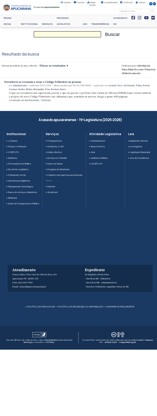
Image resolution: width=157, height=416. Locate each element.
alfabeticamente (131, 73)
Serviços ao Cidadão (57, 158)
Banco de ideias (55, 163)
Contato (80, 2)
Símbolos (12, 158)
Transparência (100, 24)
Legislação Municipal (140, 152)
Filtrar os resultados (53, 65)
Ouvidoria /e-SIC (55, 146)
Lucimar (13, 89)
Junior (63, 89)
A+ (151, 4)
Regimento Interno (139, 141)
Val (124, 85)
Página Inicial (8, 21)
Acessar (67, 2)
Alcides (21, 89)
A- (154, 4)
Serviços (47, 24)
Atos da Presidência (139, 158)
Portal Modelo (51, 340)
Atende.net (52, 192)
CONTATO (13, 152)
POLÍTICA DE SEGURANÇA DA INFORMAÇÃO (80, 306)
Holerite (51, 186)
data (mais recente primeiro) (138, 69)
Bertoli (146, 85)
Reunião (131, 85)
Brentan (55, 89)
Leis (85, 24)
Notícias (46, 100)
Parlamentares (98, 141)
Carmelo (112, 85)
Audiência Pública (99, 158)
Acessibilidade (110, 2)
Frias (47, 89)
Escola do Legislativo (18, 169)
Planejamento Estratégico (20, 186)
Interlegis (28, 342)
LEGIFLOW (96, 163)
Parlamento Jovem (17, 175)
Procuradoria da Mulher (19, 163)
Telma (139, 85)
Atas (93, 152)
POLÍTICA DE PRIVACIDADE (41, 306)
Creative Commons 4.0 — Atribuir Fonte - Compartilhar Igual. (126, 341)
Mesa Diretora (98, 146)
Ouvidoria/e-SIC (120, 21)
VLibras (142, 2)
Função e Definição (17, 146)
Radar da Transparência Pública (23, 203)
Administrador (20, 85)
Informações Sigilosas (19, 180)
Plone (51, 342)
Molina (29, 89)
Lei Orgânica (136, 146)
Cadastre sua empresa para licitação (64, 175)
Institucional (29, 24)
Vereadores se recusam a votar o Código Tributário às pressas (42, 81)
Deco (119, 85)
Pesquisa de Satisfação (58, 169)
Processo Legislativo (63, 21)
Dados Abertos (54, 152)
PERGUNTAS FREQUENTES (120, 306)
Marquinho (38, 89)
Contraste (128, 2)
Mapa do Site (92, 3)
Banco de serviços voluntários (22, 192)
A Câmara (12, 141)
